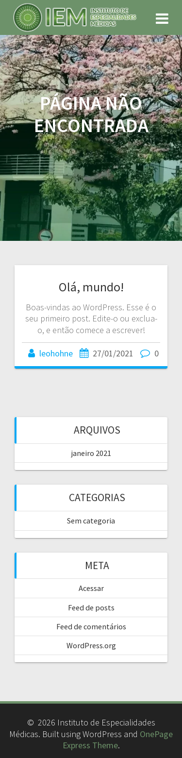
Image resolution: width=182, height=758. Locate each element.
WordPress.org (91, 645)
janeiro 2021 (91, 453)
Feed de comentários (91, 626)
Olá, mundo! (91, 287)
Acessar (91, 588)
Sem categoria (91, 520)
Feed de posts (91, 607)
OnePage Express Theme (118, 739)
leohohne (56, 353)
